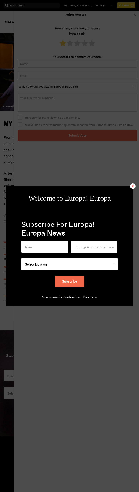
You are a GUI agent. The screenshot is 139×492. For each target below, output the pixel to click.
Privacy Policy (90, 297)
